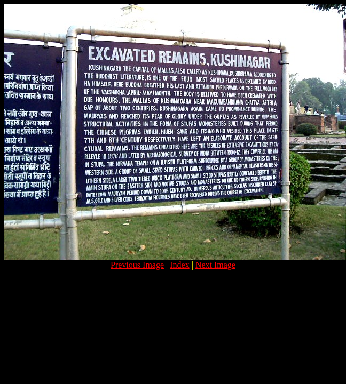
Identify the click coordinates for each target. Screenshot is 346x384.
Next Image (215, 264)
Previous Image (137, 264)
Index (179, 264)
